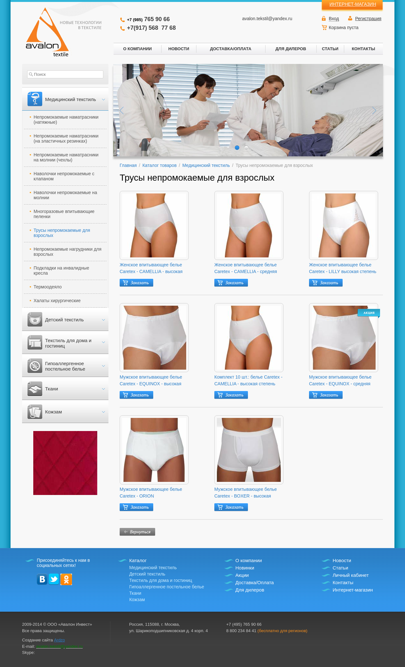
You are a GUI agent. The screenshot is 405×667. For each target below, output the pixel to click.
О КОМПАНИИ (137, 48)
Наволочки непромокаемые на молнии (65, 195)
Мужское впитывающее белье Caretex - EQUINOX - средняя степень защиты (340, 380)
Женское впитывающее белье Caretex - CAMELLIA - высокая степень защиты (151, 268)
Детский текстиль (64, 319)
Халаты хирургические (57, 300)
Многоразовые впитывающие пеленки (64, 214)
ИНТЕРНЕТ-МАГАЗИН (353, 4)
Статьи (340, 567)
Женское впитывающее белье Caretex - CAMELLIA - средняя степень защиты (245, 268)
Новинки (244, 567)
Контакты (343, 582)
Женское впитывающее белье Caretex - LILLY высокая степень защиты (342, 268)
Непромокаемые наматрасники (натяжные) (66, 119)
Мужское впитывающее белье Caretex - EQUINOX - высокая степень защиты (151, 380)
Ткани (51, 388)
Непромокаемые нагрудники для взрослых (67, 252)
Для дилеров (249, 589)
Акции (242, 575)
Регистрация (368, 18)
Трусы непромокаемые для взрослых (62, 233)
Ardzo (59, 640)
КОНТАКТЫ (363, 48)
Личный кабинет (351, 575)
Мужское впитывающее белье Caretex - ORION (151, 492)
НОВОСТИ (178, 48)
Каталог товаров (159, 165)
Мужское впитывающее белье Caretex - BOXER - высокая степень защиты (245, 493)
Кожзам (53, 411)
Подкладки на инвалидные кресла (61, 270)
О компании (248, 560)
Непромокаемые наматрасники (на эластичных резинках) (66, 138)
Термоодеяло (48, 286)
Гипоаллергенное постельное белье (65, 366)
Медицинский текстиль (70, 99)
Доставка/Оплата (254, 582)
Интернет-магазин (353, 589)
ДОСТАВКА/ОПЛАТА (230, 48)
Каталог (138, 560)
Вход (334, 18)
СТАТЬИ (330, 48)
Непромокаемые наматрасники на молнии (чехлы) (66, 157)
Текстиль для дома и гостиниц (68, 343)
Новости (342, 560)
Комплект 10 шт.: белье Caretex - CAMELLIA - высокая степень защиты (248, 380)
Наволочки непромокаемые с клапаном (64, 176)
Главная (128, 165)
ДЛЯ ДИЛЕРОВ (290, 48)
